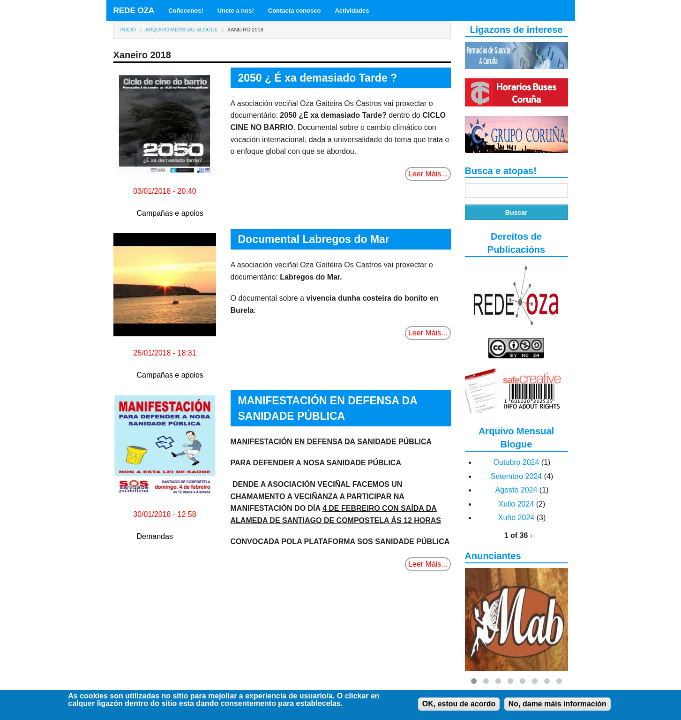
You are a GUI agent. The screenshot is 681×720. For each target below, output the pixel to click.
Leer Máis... (428, 174)
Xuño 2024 (516, 518)
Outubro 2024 (516, 462)
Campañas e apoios (170, 213)
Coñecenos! (185, 10)
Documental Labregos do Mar (313, 239)
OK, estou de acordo (458, 705)
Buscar (516, 212)
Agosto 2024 (516, 490)
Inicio (128, 29)
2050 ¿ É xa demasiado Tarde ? (317, 78)
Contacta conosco (294, 10)
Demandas (155, 536)
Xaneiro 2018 (245, 29)
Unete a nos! (235, 10)
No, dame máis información (557, 705)
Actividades (352, 10)
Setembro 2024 (516, 476)
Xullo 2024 (516, 504)
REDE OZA (134, 10)
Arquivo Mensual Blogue (181, 29)
